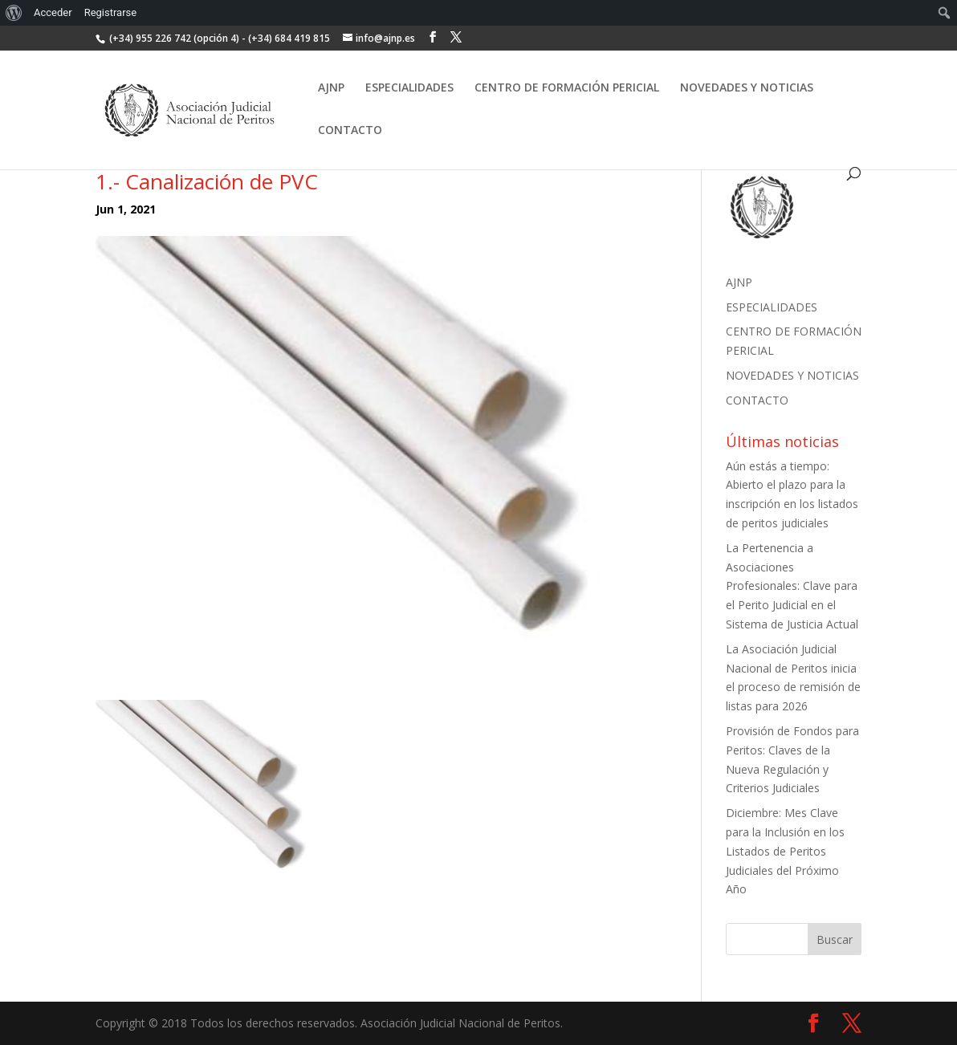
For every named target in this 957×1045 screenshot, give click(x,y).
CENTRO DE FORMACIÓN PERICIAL (566, 88)
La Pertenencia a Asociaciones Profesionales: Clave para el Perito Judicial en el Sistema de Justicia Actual (792, 586)
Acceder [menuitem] (53, 12)
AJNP (331, 88)
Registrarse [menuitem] (110, 12)
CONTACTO (350, 130)
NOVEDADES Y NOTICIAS (746, 88)
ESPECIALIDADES (409, 88)
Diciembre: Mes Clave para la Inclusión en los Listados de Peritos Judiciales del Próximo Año (785, 851)
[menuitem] (14, 13)
